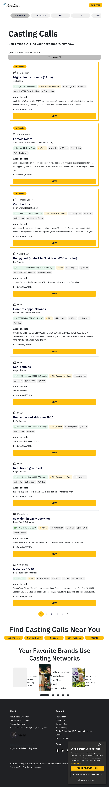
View (54, 116)
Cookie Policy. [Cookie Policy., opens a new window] (76, 763)
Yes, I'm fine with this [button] (87, 768)
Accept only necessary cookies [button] (87, 775)
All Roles (20, 15)
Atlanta (94, 638)
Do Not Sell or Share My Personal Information (74, 731)
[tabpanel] (55, 677)
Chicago (54, 638)
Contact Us (60, 720)
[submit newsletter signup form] (33, 744)
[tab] (44, 695)
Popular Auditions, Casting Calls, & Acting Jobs (28, 727)
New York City (34, 638)
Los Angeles (14, 638)
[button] (87, 780)
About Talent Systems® (19, 717)
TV (80, 15)
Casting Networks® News (20, 720)
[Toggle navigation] (104, 5)
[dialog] (87, 762)
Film (61, 15)
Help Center (61, 717)
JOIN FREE (95, 5)
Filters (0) (54, 57)
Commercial (40, 15)
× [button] (103, 745)
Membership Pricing (17, 724)
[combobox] (99, 744)
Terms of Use (61, 724)
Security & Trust (62, 738)
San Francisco (74, 638)
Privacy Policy (61, 727)
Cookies (59, 735)
